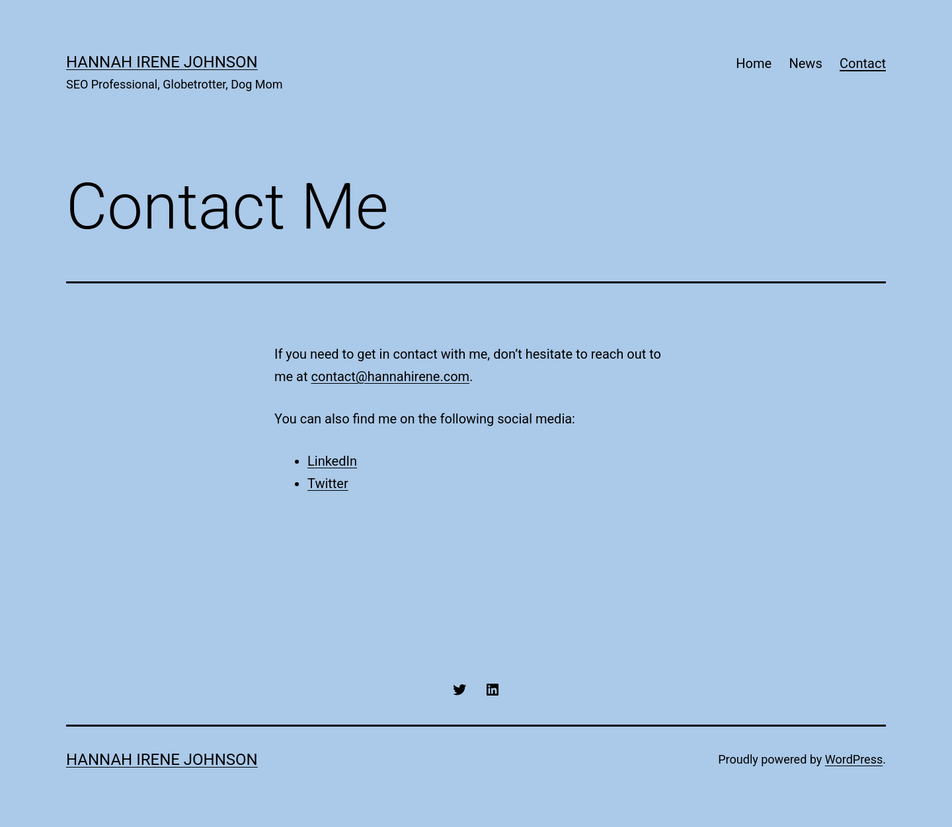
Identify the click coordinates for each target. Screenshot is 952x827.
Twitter (327, 483)
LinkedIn (332, 461)
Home (754, 63)
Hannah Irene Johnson (162, 62)
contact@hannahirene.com (390, 376)
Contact (863, 63)
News (805, 63)
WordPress (854, 759)
